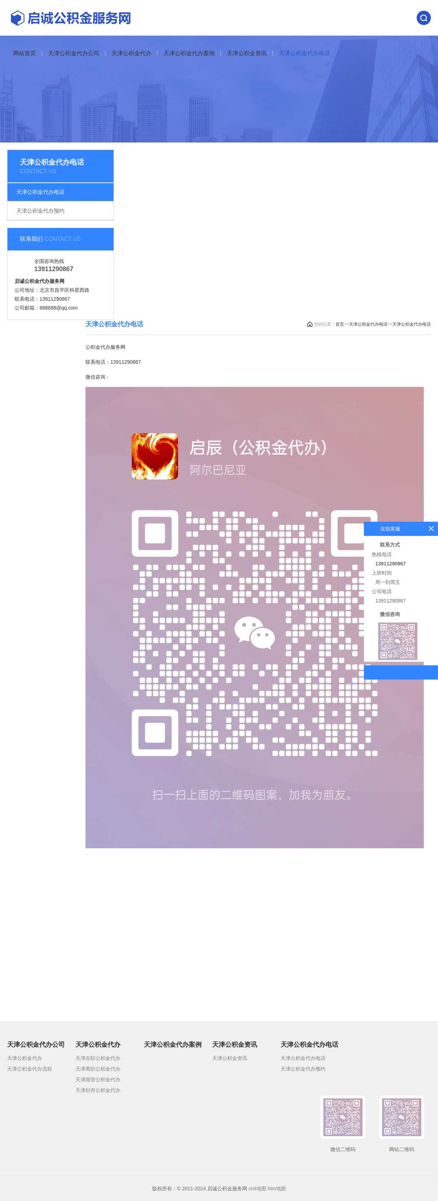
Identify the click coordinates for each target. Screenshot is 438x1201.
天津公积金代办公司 (73, 53)
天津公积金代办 (131, 53)
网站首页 (24, 53)
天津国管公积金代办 (97, 1079)
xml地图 (257, 1188)
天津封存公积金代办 (97, 1090)
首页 (339, 324)
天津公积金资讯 (247, 53)
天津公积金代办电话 (304, 53)
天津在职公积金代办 (97, 1058)
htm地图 (277, 1188)
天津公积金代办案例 (189, 53)
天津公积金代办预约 (40, 211)
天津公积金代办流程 (29, 1069)
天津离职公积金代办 (97, 1069)
